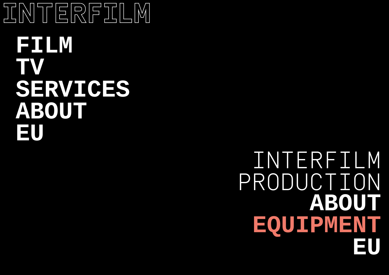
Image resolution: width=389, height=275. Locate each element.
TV (30, 68)
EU (30, 134)
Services (73, 90)
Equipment (317, 225)
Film (44, 46)
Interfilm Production (309, 171)
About (51, 112)
